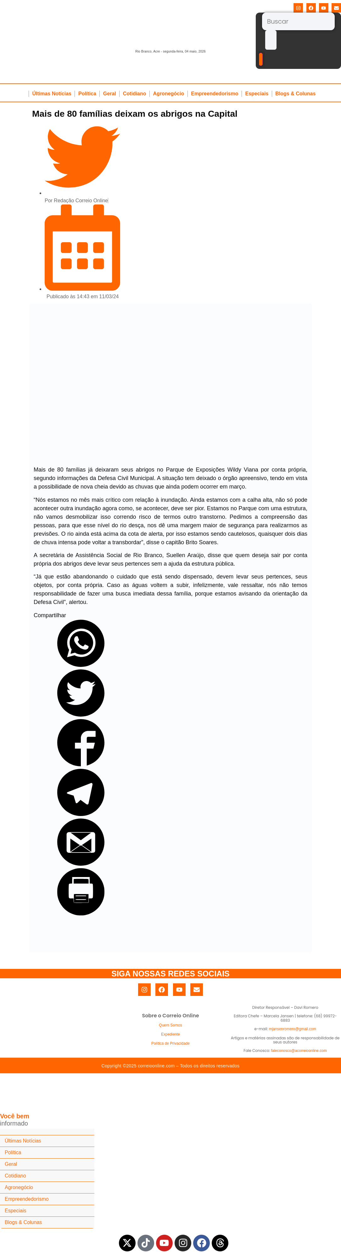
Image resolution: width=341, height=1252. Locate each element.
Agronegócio (168, 93)
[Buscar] (298, 21)
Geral (109, 93)
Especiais (256, 93)
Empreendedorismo (214, 93)
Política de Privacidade (170, 1043)
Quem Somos (170, 1025)
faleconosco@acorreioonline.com (299, 1050)
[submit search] (271, 40)
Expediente (170, 1034)
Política (87, 93)
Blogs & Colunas (295, 93)
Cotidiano (134, 93)
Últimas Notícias (51, 93)
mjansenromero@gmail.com (292, 1029)
